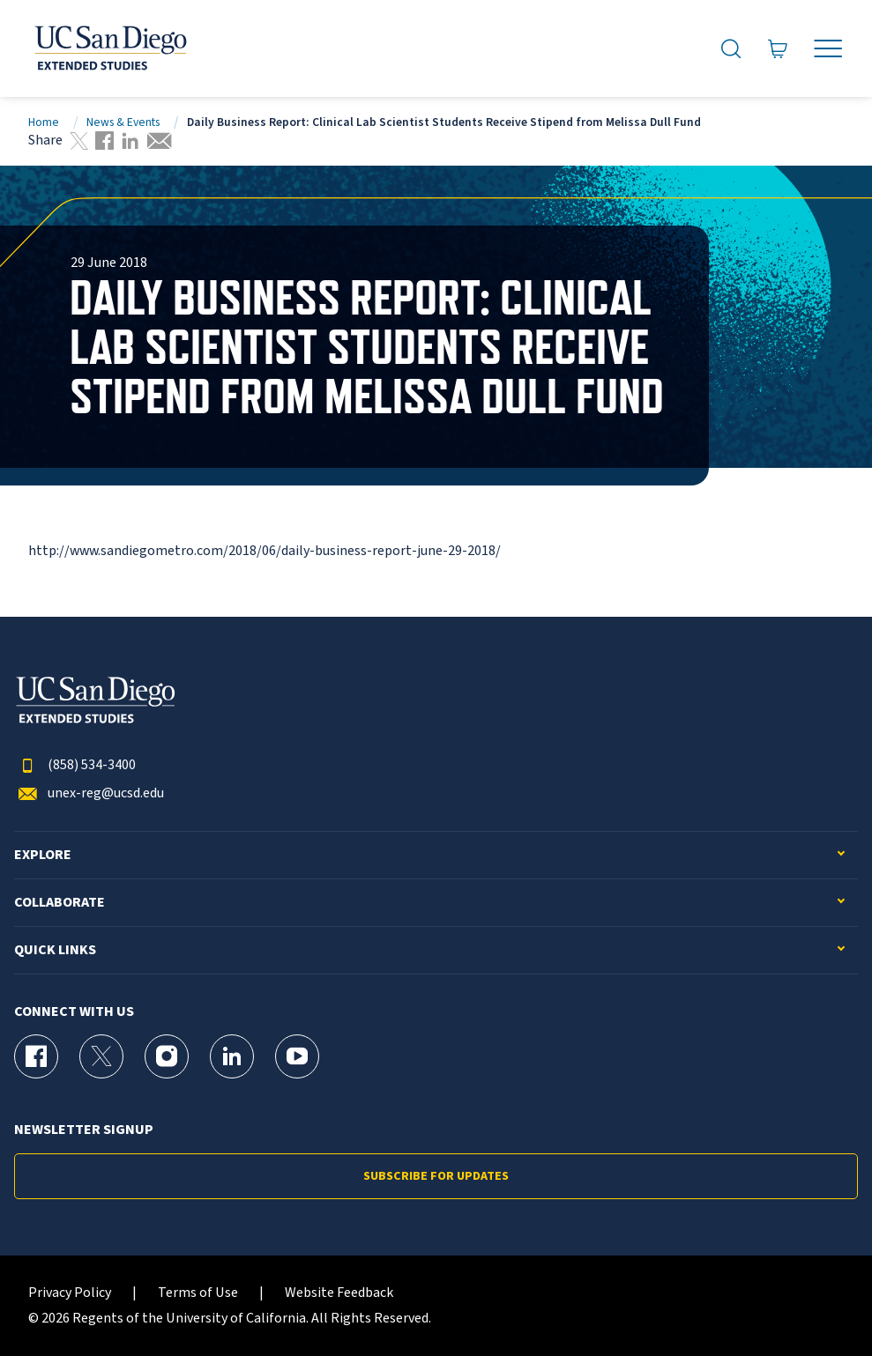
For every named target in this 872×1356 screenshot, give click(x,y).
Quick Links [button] (55, 950)
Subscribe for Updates (436, 1176)
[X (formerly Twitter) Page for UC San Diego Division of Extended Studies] (101, 1056)
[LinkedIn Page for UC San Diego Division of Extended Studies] (232, 1056)
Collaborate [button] (59, 902)
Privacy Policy (69, 1293)
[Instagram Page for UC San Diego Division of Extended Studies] (167, 1056)
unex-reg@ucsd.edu (89, 793)
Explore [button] (42, 855)
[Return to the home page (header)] (109, 48)
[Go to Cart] (778, 49)
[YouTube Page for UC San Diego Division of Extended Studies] (297, 1056)
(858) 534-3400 (75, 765)
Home (43, 122)
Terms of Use (198, 1293)
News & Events (123, 122)
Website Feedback (339, 1293)
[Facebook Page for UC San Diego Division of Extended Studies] (36, 1056)
